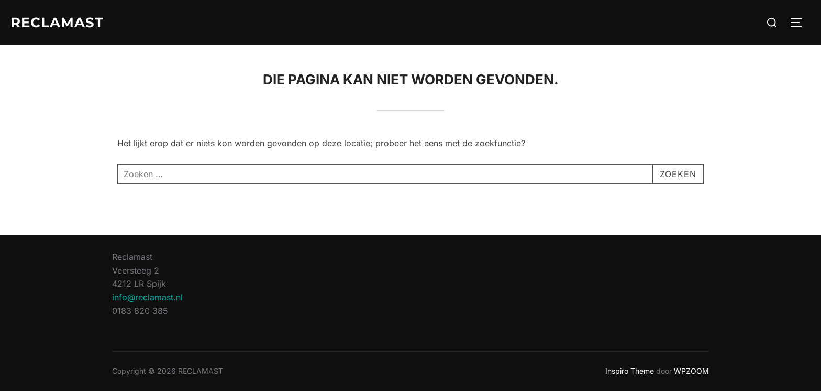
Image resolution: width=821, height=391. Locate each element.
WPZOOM (691, 370)
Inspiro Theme (629, 370)
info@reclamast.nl (147, 297)
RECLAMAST (57, 22)
